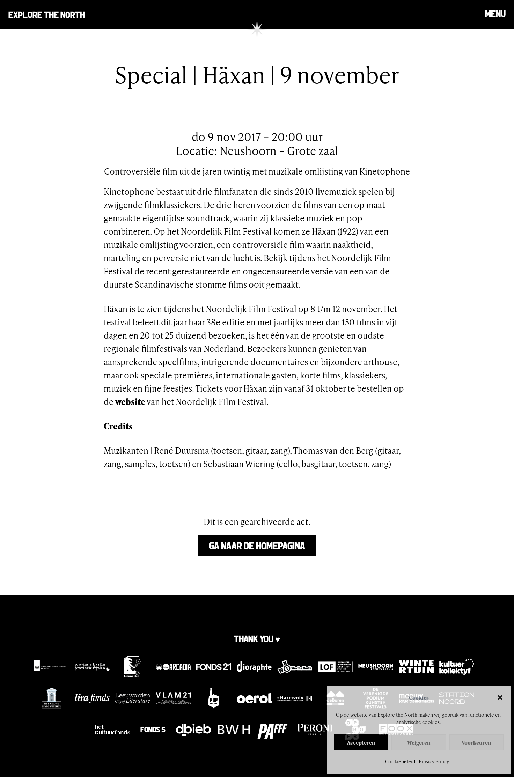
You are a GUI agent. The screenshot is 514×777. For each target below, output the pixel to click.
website (130, 401)
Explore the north (46, 14)
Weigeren (418, 742)
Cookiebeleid (400, 761)
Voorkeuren (476, 742)
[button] (500, 697)
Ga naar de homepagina (257, 545)
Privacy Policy (434, 761)
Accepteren (361, 742)
